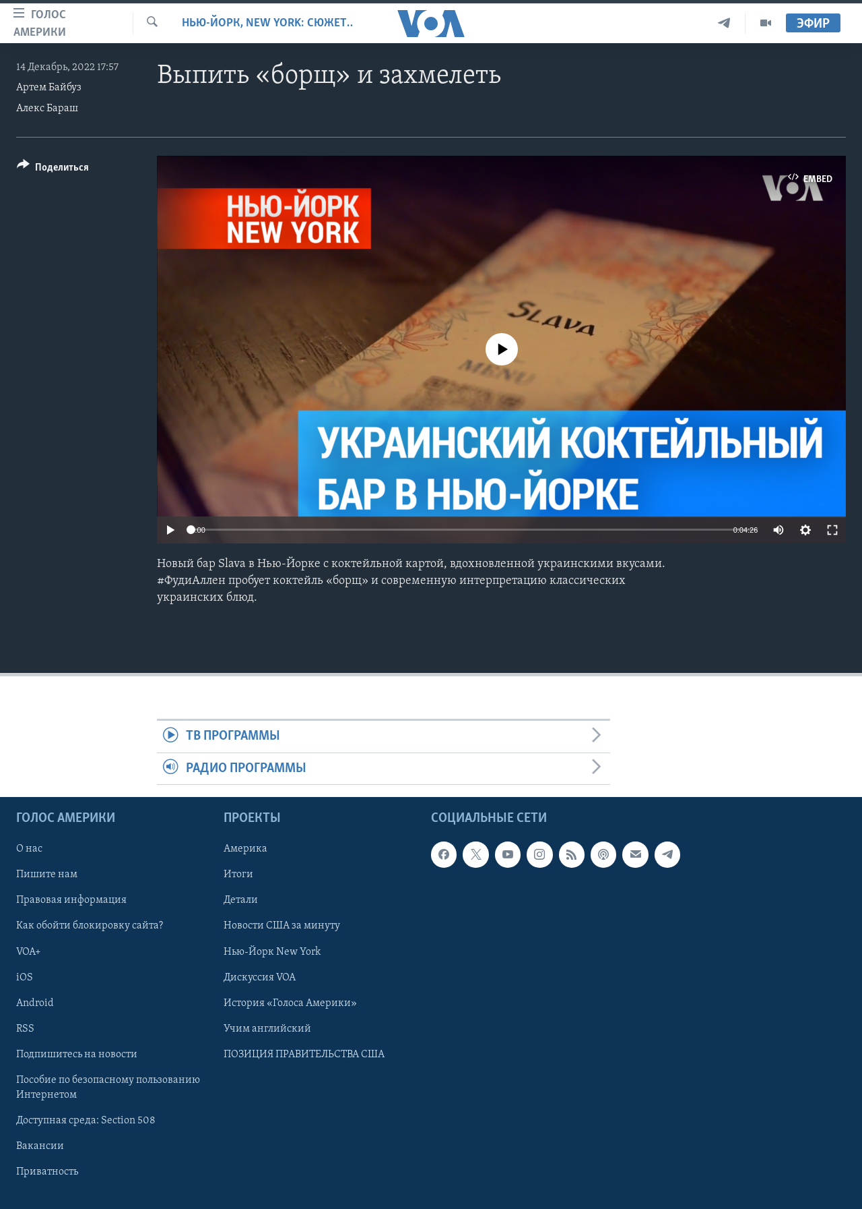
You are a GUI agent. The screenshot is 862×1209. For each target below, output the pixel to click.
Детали (241, 900)
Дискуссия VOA (260, 977)
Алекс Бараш (47, 108)
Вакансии (40, 1146)
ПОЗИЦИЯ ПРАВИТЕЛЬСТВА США (304, 1054)
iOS (24, 977)
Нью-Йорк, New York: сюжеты (267, 23)
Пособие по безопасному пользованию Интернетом (108, 1087)
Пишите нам (46, 874)
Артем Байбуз (48, 87)
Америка (245, 849)
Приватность (47, 1172)
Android (35, 1003)
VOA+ (28, 952)
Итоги (238, 874)
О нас (29, 849)
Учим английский (267, 1029)
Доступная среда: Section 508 (86, 1120)
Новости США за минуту (282, 926)
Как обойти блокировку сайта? (89, 926)
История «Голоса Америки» (290, 1003)
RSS (25, 1029)
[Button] (53, 169)
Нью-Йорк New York (272, 952)
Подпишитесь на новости (76, 1054)
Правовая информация (71, 900)
